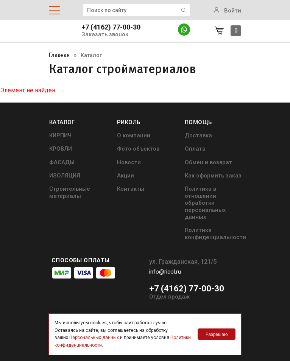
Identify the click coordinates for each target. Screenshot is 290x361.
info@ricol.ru (165, 271)
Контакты (130, 188)
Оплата (195, 148)
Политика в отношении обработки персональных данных (205, 202)
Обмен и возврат (208, 162)
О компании (133, 135)
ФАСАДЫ (62, 162)
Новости (129, 162)
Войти (227, 10)
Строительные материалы (69, 192)
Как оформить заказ (213, 175)
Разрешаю (217, 334)
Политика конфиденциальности (215, 233)
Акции (125, 175)
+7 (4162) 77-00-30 (110, 27)
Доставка (198, 135)
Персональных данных (94, 337)
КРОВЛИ (60, 148)
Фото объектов (138, 148)
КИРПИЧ (60, 135)
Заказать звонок (104, 34)
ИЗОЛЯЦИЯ (64, 175)
